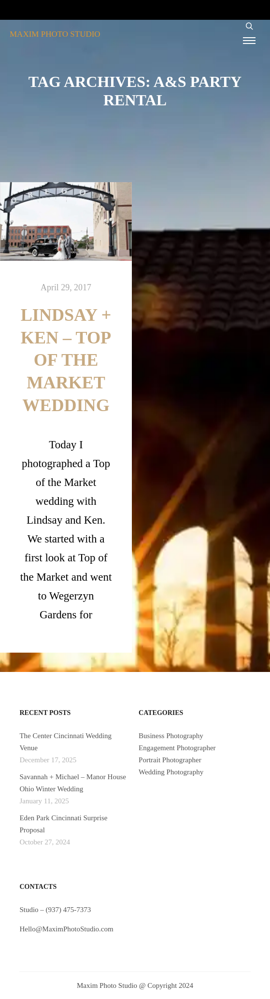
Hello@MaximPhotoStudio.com (66, 929)
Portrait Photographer (170, 760)
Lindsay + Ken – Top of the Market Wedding (66, 360)
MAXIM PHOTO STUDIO (55, 34)
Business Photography (171, 736)
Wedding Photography (171, 772)
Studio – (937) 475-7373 (55, 909)
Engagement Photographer (177, 748)
